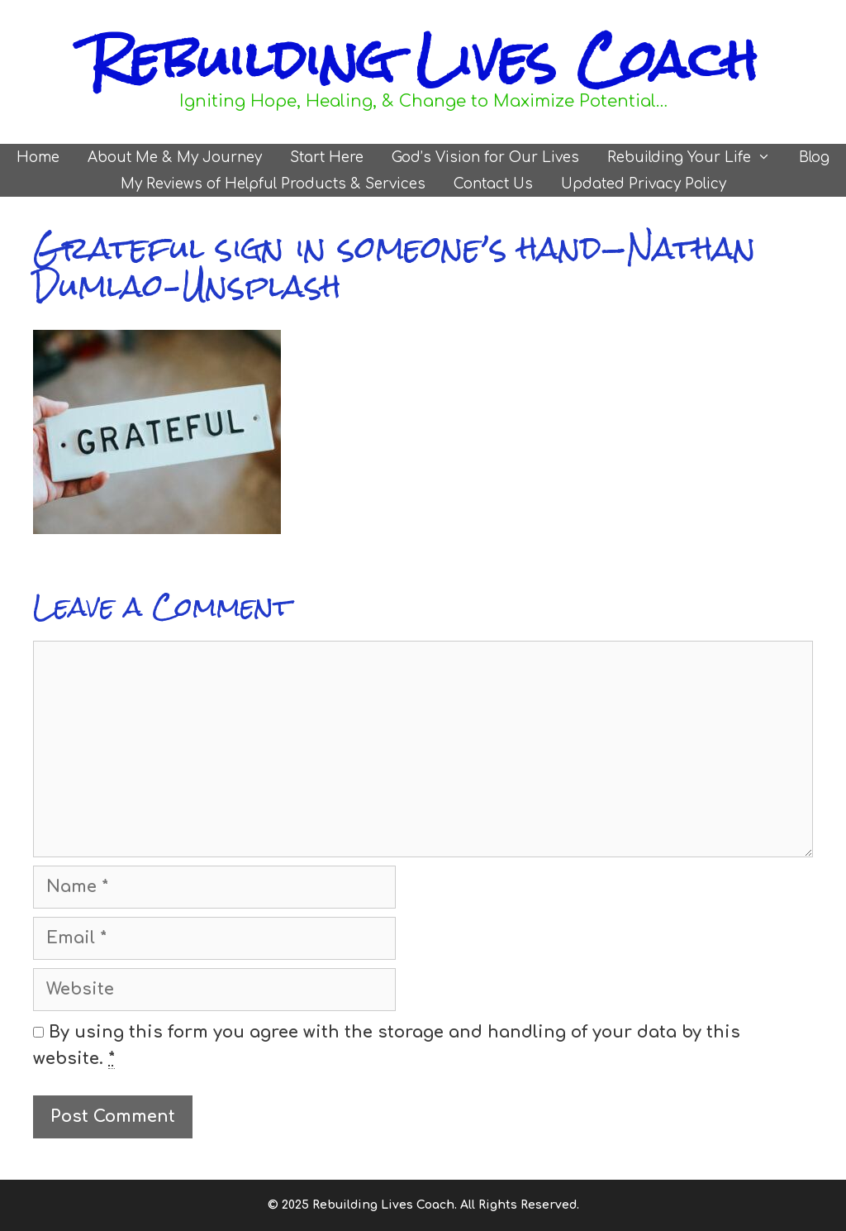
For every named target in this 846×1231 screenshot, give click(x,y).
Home (38, 157)
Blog (814, 157)
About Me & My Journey (175, 157)
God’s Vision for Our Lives (485, 157)
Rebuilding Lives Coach (423, 59)
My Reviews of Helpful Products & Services (273, 184)
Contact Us (493, 184)
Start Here (327, 157)
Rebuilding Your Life (696, 157)
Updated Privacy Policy (643, 184)
